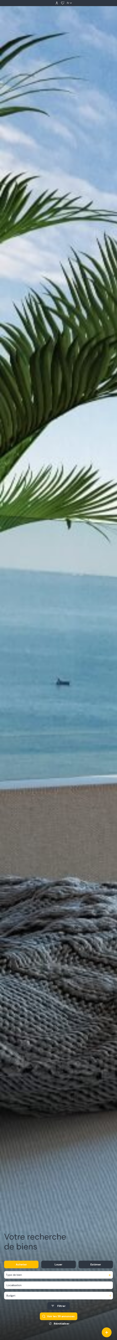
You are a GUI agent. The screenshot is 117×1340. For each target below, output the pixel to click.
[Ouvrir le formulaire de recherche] (58, 1306)
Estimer (95, 1264)
